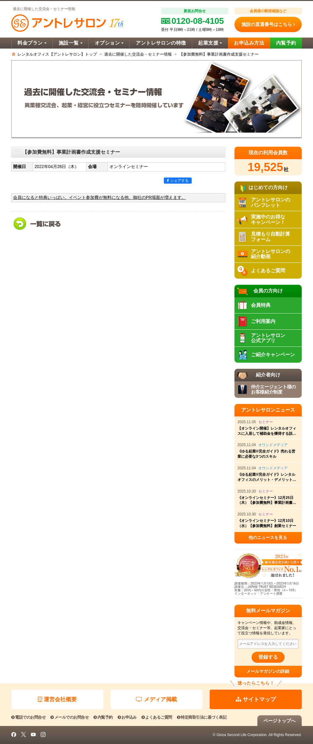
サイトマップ (256, 699)
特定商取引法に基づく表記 (201, 717)
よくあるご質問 (157, 717)
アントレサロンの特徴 (161, 43)
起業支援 (210, 43)
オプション (109, 43)
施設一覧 (71, 43)
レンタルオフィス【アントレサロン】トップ (57, 54)
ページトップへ (279, 720)
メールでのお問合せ (69, 717)
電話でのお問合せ (28, 717)
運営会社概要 (57, 699)
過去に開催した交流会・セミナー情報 (138, 54)
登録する (268, 657)
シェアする (178, 180)
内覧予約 (286, 43)
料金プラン (31, 43)
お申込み (127, 717)
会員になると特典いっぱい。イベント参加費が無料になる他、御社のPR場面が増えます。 (99, 197)
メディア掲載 (156, 699)
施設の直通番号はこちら (268, 24)
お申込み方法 (249, 43)
